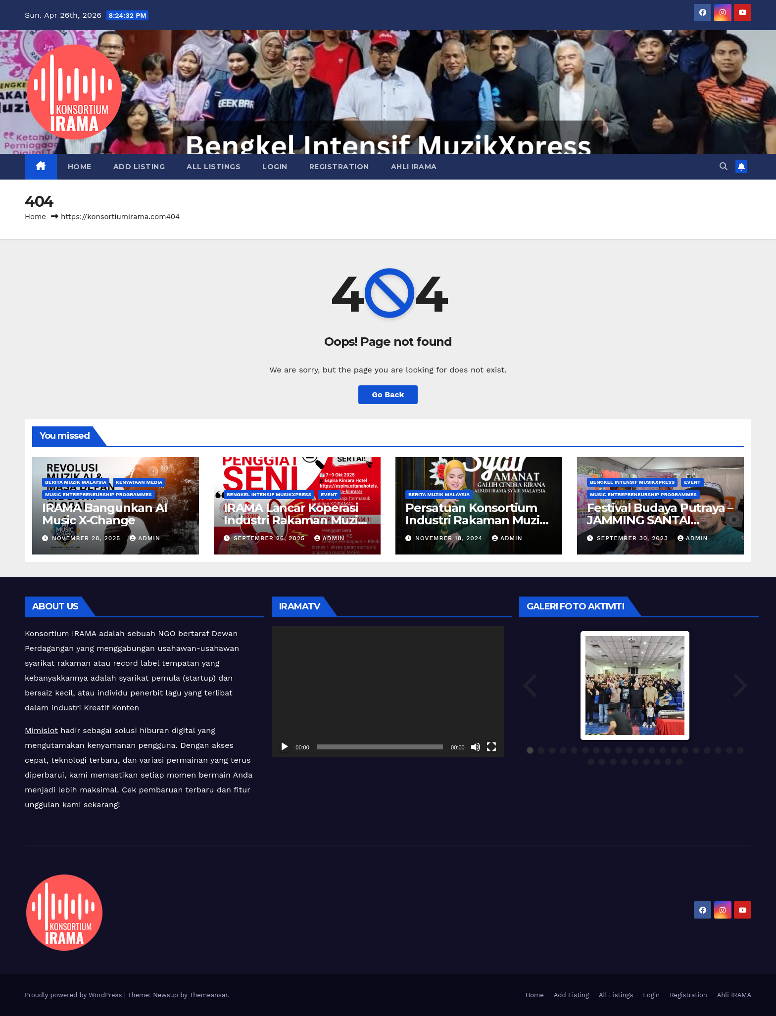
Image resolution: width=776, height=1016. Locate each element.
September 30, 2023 (634, 538)
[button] (724, 166)
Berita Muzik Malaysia (75, 482)
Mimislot (41, 730)
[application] (388, 691)
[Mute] (476, 747)
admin (145, 538)
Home (80, 166)
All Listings (214, 166)
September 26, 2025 (270, 538)
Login (275, 166)
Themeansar (209, 995)
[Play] (285, 747)
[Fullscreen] (491, 747)
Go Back (388, 394)
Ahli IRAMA (414, 166)
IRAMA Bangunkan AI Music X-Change (104, 514)
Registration (339, 166)
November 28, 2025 (87, 538)
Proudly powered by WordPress (74, 995)
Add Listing (139, 166)
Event (329, 494)
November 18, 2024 (450, 538)
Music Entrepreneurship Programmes (98, 494)
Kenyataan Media (139, 482)
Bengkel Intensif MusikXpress (269, 494)
